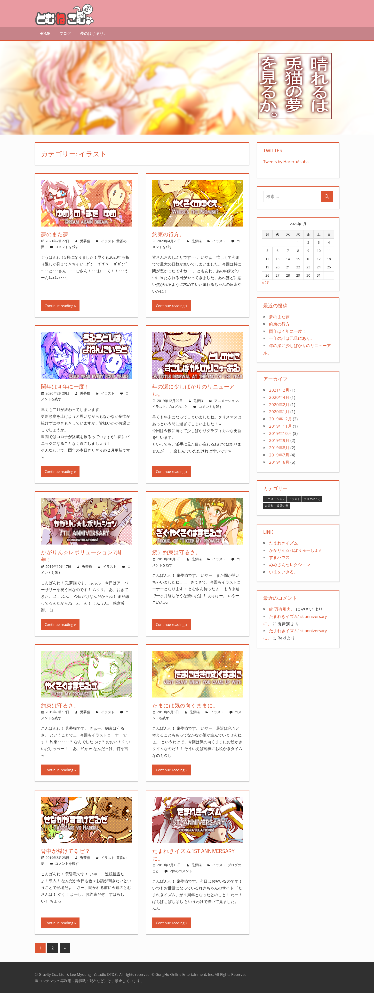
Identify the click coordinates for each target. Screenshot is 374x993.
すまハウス (279, 557)
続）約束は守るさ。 (176, 552)
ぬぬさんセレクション (289, 564)
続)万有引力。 (282, 609)
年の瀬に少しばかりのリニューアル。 (193, 390)
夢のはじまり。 (93, 33)
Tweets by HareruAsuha (286, 161)
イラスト (108, 241)
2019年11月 (280, 426)
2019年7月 (279, 455)
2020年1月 (279, 411)
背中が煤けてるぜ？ (65, 851)
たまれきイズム (283, 543)
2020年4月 (279, 397)
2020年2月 (279, 404)
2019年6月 (279, 462)
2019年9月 (279, 440)
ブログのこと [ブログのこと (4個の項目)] (312, 499)
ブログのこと (177, 406)
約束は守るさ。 (60, 705)
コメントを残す (67, 246)
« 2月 (266, 282)
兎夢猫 (85, 241)
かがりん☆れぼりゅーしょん (296, 550)
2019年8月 (279, 447)
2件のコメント (181, 871)
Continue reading (59, 305)
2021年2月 (279, 390)
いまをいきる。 (283, 572)
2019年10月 (280, 433)
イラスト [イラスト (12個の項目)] (294, 499)
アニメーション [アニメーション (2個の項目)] (275, 499)
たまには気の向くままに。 (185, 705)
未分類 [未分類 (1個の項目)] (269, 506)
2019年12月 (280, 419)
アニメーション (226, 400)
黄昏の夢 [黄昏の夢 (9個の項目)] (282, 506)
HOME (45, 33)
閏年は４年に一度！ (65, 386)
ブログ (65, 33)
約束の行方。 (168, 234)
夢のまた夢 (54, 234)
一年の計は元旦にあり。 (291, 338)
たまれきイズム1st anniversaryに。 (193, 855)
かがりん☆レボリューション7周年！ (81, 556)
